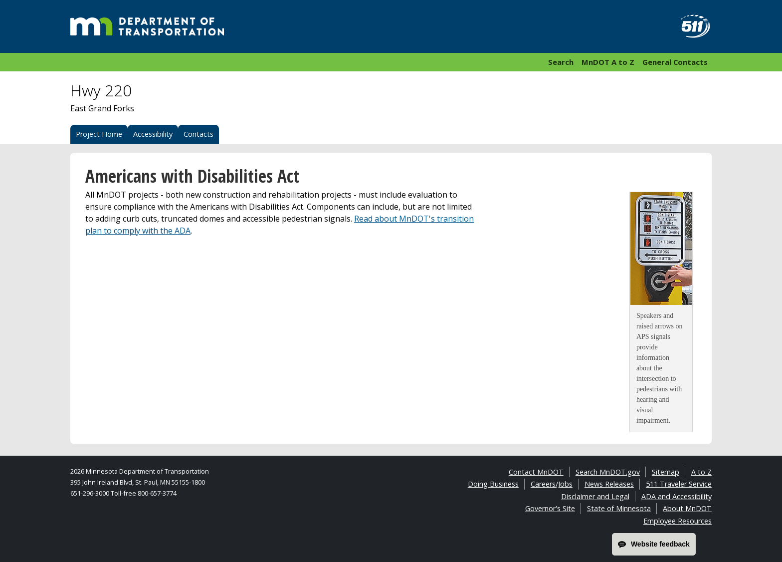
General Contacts (675, 62)
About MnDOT (687, 508)
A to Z (701, 472)
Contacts (198, 134)
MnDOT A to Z (608, 62)
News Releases (609, 484)
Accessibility (153, 134)
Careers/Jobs (552, 484)
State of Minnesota (619, 508)
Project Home (99, 134)
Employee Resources (677, 521)
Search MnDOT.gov (608, 472)
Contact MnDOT (536, 472)
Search (561, 62)
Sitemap (665, 472)
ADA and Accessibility (676, 496)
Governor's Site (550, 508)
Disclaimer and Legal (595, 496)
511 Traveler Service (679, 484)
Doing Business (493, 484)
